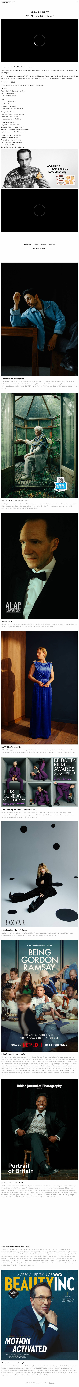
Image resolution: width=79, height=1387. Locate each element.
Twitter (36, 244)
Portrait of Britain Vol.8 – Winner (14, 1183)
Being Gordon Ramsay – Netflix (13, 1054)
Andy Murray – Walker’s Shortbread (15, 1246)
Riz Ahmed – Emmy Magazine (12, 379)
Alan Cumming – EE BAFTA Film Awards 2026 (18, 810)
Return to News (39, 248)
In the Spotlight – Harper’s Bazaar (14, 930)
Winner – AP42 (7, 621)
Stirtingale (51, 1383)
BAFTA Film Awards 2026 (11, 747)
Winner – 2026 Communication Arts (14, 501)
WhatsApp (51, 244)
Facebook (43, 244)
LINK (13, 82)
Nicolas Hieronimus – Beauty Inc (13, 1363)
